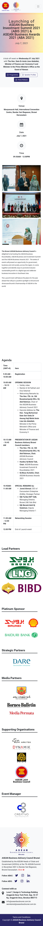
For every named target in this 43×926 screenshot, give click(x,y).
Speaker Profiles (29, 75)
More (21, 870)
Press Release (21, 80)
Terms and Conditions (21, 917)
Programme (12, 75)
